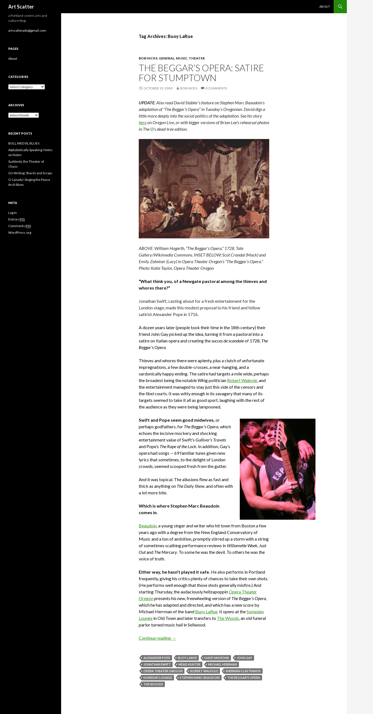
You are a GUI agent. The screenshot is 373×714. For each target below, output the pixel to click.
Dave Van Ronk (217, 658)
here (142, 122)
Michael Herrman (222, 664)
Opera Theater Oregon (163, 671)
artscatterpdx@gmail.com (27, 30)
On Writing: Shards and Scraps (30, 173)
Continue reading (157, 638)
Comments (19, 226)
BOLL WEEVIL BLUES (23, 143)
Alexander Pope (156, 658)
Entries (16, 219)
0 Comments (216, 88)
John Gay (244, 658)
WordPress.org (19, 232)
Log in (12, 213)
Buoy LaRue (206, 611)
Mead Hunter (189, 664)
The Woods (228, 618)
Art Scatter (21, 7)
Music (181, 58)
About (324, 6)
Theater (197, 58)
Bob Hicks (148, 58)
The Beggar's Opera (243, 677)
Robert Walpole (242, 380)
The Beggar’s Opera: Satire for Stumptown (201, 72)
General (167, 58)
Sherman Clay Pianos (243, 671)
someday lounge (157, 677)
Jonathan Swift (157, 664)
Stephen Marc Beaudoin (200, 677)
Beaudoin (148, 525)
